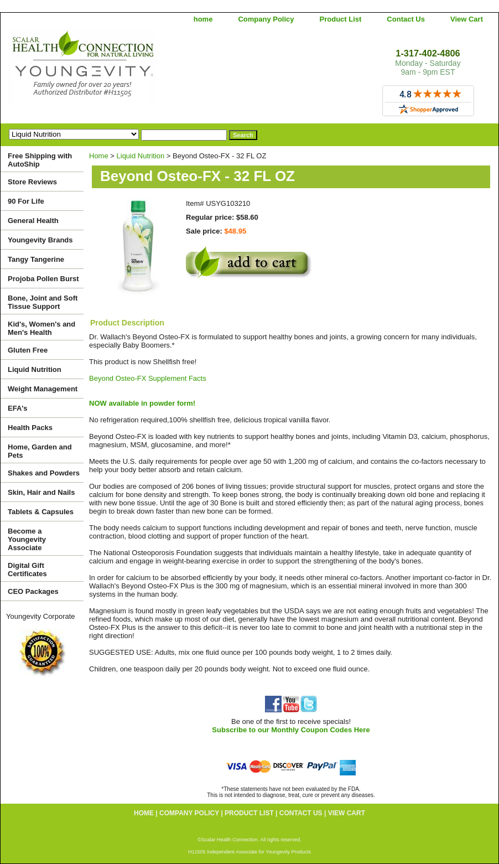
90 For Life (26, 201)
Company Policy (266, 19)
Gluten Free (28, 350)
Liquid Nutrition (141, 156)
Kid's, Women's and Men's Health (41, 328)
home (203, 19)
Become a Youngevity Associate (27, 539)
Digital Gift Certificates (27, 569)
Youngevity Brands (40, 240)
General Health (33, 220)
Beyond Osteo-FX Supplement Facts (147, 378)
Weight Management (42, 389)
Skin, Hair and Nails (41, 492)
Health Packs (30, 427)
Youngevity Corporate (40, 616)
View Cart (466, 19)
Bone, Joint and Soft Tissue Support (42, 302)
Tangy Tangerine (36, 259)
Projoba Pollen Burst (43, 279)
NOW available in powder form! (142, 403)
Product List (341, 19)
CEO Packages (33, 591)
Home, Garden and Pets (40, 451)
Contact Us (406, 19)
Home (98, 156)
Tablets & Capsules (41, 512)
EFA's (18, 408)
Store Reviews (32, 182)
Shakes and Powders (44, 473)
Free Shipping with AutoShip (40, 160)
